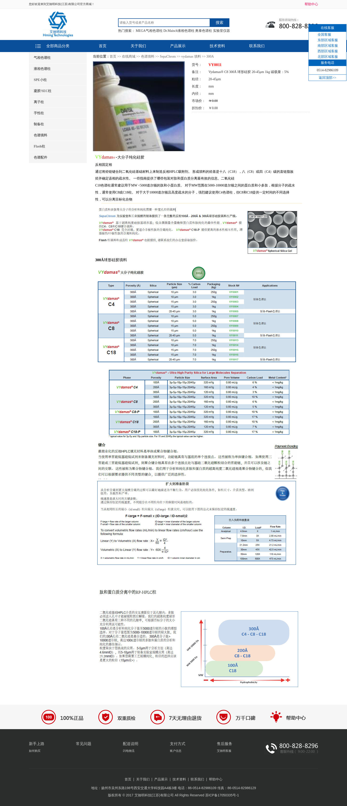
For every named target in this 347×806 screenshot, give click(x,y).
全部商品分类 (57, 46)
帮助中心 (311, 4)
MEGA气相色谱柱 (149, 31)
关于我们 (138, 46)
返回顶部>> (327, 78)
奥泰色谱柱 (203, 31)
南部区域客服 (328, 45)
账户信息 (175, 751)
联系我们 (257, 46)
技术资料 (217, 46)
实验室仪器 (221, 31)
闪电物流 (128, 751)
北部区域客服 (328, 57)
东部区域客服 (328, 40)
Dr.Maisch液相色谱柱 (178, 31)
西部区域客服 (328, 51)
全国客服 (324, 34)
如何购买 (34, 751)
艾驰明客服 (224, 751)
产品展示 (178, 46)
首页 (103, 46)
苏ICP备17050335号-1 (222, 795)
